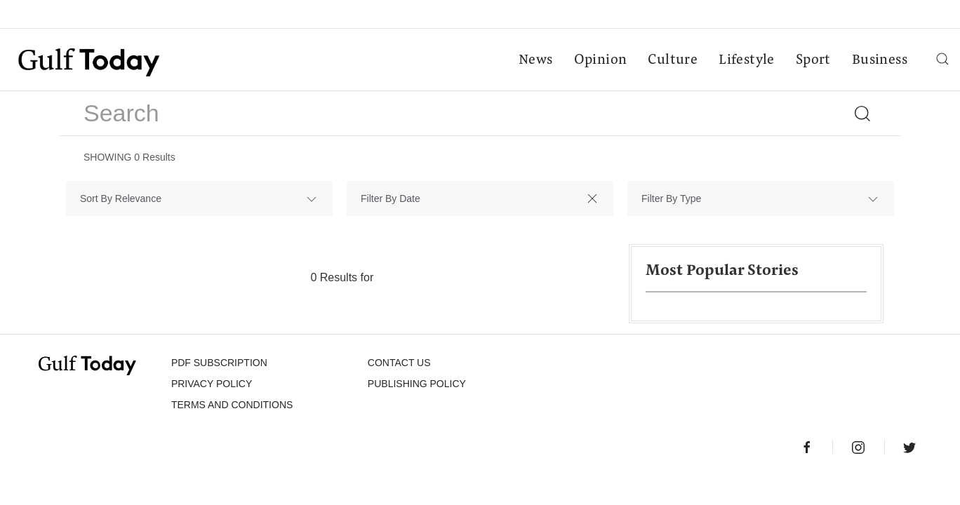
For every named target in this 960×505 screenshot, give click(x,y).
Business (879, 60)
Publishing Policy (417, 383)
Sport (813, 60)
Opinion (600, 60)
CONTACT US (399, 362)
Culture (673, 60)
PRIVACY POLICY (211, 383)
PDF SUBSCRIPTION (219, 362)
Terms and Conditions (232, 404)
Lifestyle (747, 60)
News (536, 60)
